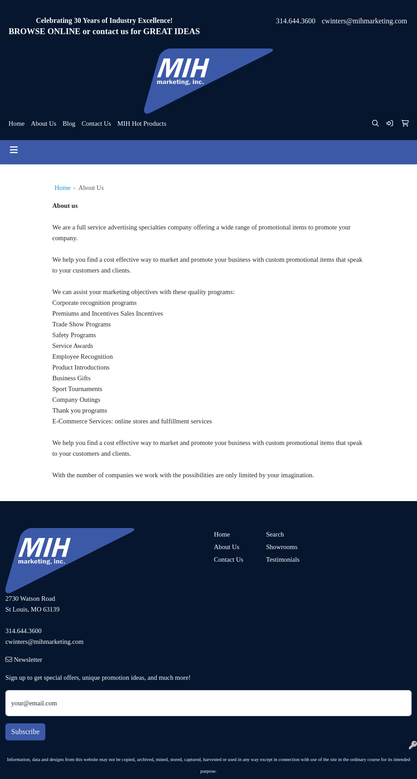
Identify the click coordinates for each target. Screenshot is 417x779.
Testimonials (283, 559)
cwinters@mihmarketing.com (364, 21)
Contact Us (96, 123)
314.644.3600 (296, 21)
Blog (68, 123)
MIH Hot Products (141, 123)
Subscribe (25, 731)
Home (17, 123)
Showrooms (282, 546)
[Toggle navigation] (13, 150)
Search (275, 534)
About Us (44, 123)
